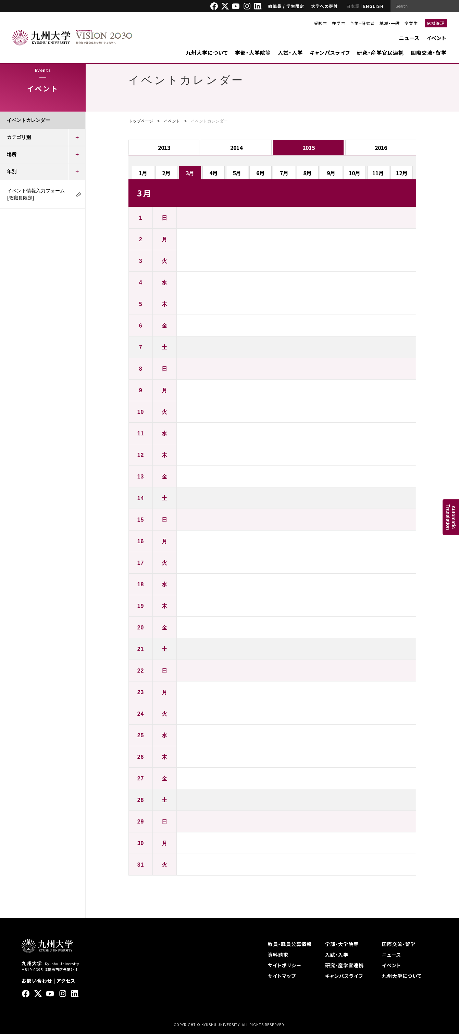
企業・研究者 (362, 23)
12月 (402, 173)
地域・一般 (390, 23)
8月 (307, 173)
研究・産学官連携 (344, 965)
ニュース (409, 37)
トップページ (140, 121)
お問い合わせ (37, 980)
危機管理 (436, 23)
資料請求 (278, 954)
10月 (354, 173)
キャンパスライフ (330, 52)
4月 (213, 173)
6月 (260, 173)
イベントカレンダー (28, 120)
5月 (237, 173)
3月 (190, 173)
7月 (284, 173)
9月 (331, 173)
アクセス (66, 980)
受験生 (320, 23)
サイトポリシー (284, 965)
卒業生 (411, 23)
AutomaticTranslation (450, 517)
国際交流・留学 (429, 52)
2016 (381, 147)
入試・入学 (290, 52)
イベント (436, 37)
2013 (164, 147)
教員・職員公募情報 (290, 944)
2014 (236, 147)
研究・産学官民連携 (380, 52)
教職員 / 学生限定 (286, 6)
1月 (143, 173)
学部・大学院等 (253, 52)
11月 (378, 173)
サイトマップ (282, 975)
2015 (308, 147)
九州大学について (207, 52)
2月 (166, 173)
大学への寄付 (324, 6)
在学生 (338, 23)
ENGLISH (373, 6)
